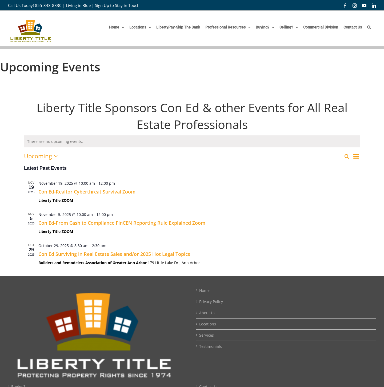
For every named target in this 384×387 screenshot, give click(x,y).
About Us (207, 312)
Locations (207, 323)
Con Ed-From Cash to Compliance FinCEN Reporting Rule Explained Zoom (121, 223)
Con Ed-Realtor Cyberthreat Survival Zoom (86, 191)
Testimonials (210, 346)
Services (206, 335)
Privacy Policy (211, 301)
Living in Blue (78, 5)
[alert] (192, 141)
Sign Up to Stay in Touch (117, 5)
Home (204, 290)
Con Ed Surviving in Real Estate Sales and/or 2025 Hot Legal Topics (114, 254)
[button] (369, 27)
